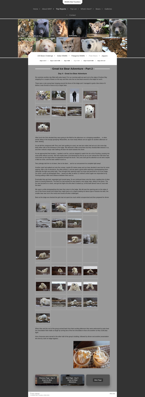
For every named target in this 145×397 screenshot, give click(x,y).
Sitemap (37, 393)
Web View (112, 393)
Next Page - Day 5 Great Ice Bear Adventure (72, 380)
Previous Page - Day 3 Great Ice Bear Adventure (47, 380)
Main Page (98, 380)
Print (32, 393)
